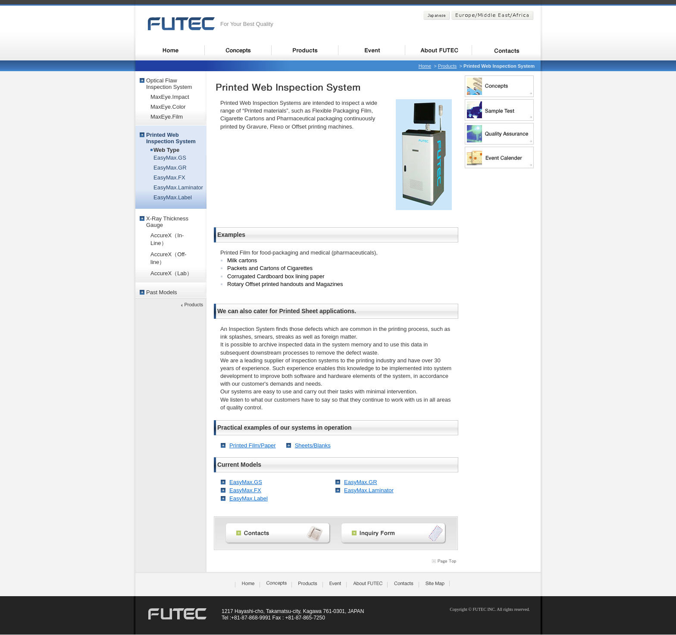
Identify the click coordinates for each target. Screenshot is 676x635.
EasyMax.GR (360, 482)
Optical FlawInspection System (169, 83)
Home (425, 66)
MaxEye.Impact (169, 97)
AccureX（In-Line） (167, 239)
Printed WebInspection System (171, 138)
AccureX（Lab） (171, 273)
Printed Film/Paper (252, 445)
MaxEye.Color (168, 107)
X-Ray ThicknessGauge (167, 221)
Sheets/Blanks (313, 445)
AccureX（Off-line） (168, 258)
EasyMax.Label (248, 498)
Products (447, 66)
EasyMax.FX (245, 490)
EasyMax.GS (245, 482)
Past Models (161, 292)
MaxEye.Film (166, 116)
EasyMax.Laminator (369, 490)
